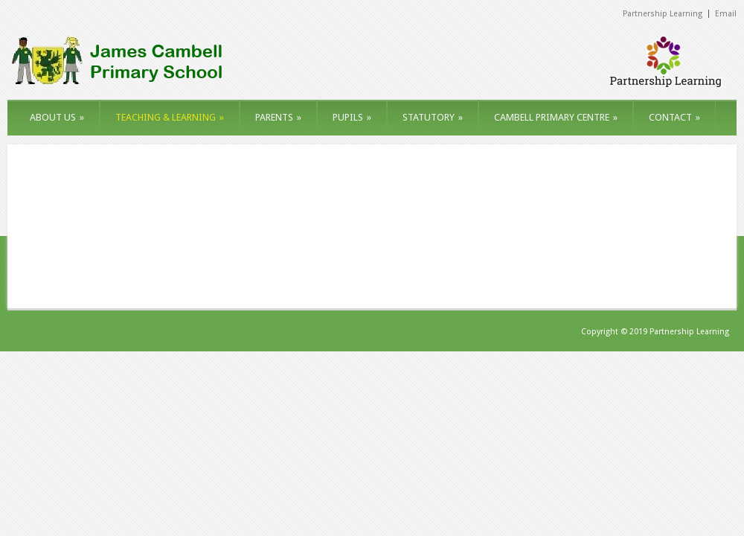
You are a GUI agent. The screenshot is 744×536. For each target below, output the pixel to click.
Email (726, 14)
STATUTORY (433, 117)
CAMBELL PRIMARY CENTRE (556, 117)
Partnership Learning (662, 14)
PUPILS (352, 117)
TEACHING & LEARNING (169, 117)
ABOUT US (57, 117)
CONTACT (674, 117)
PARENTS (278, 117)
